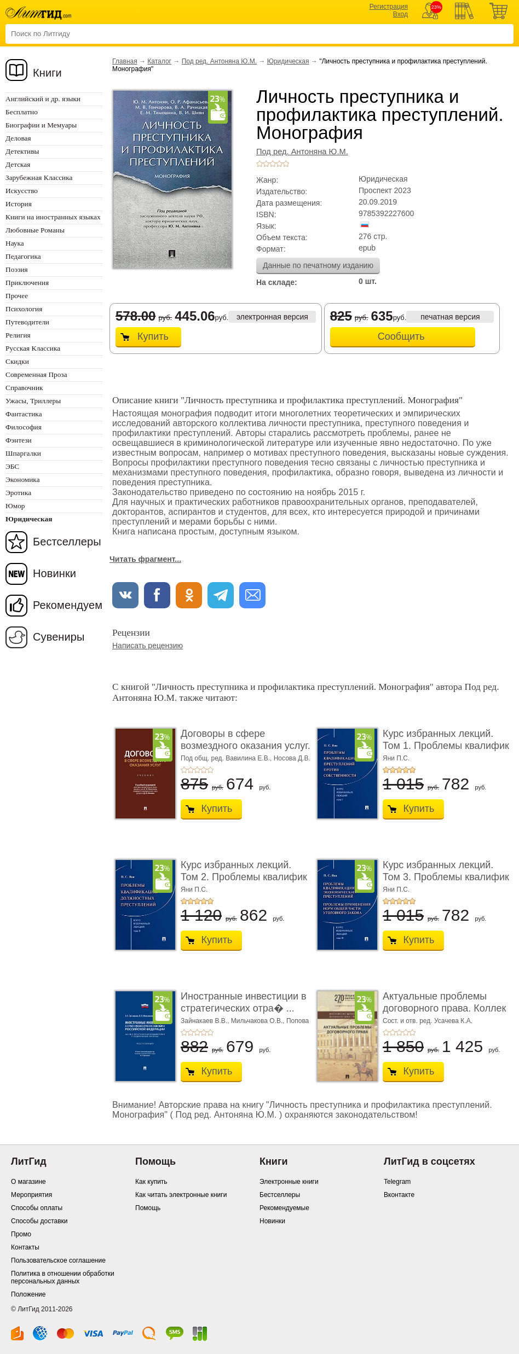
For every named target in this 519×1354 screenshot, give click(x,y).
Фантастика (23, 414)
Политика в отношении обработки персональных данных (62, 1277)
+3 (272, 163)
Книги (47, 73)
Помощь (147, 1208)
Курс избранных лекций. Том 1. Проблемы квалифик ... (446, 745)
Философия (23, 427)
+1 (259, 163)
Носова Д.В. (292, 758)
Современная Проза (36, 374)
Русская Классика (32, 348)
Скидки (17, 361)
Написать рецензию (147, 645)
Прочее (16, 296)
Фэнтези (18, 440)
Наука (14, 243)
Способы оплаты (36, 1208)
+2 (266, 163)
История (18, 204)
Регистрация (389, 6)
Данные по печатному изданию (318, 265)
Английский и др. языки (42, 99)
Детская (17, 164)
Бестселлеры (67, 542)
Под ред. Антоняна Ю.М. (219, 61)
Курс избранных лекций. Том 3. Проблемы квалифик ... (446, 876)
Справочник (24, 387)
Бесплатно (21, 112)
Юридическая (288, 61)
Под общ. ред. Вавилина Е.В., (227, 758)
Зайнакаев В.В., (206, 1021)
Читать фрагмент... (145, 559)
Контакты (25, 1247)
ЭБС (12, 466)
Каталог (159, 61)
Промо (21, 1234)
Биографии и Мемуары (41, 125)
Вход (400, 14)
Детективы (22, 151)
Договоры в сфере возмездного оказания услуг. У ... (245, 745)
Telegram (397, 1182)
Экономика (22, 479)
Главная (124, 61)
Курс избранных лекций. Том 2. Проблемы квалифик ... (244, 876)
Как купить (151, 1182)
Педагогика (23, 256)
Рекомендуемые (284, 1208)
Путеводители (27, 322)
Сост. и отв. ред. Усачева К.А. (427, 1021)
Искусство (21, 191)
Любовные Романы (35, 230)
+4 (279, 163)
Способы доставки (39, 1221)
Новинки (54, 573)
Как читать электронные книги (181, 1195)
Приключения (27, 282)
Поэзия (16, 269)
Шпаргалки (23, 453)
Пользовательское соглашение (58, 1260)
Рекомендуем (67, 605)
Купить (153, 336)
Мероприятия (31, 1195)
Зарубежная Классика (38, 177)
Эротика (18, 493)
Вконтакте (399, 1195)
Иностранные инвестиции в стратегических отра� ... (244, 1002)
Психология (23, 309)
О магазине (28, 1182)
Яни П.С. (396, 758)
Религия (18, 335)
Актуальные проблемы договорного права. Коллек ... (444, 1008)
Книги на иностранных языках (53, 217)
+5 (285, 163)
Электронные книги (289, 1182)
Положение (28, 1294)
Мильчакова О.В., (258, 1021)
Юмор (15, 506)
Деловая (18, 138)
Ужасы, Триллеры (33, 401)
